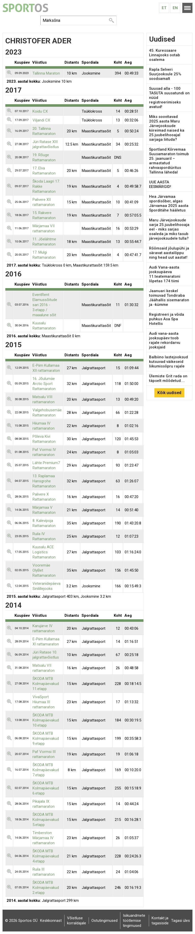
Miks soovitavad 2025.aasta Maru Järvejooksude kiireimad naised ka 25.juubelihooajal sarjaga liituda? (166, 128)
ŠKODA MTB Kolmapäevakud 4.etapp (45, 856)
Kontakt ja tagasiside (160, 920)
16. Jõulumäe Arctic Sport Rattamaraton (44, 383)
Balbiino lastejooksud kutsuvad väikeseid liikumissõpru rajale (168, 361)
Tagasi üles (180, 920)
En (175, 8)
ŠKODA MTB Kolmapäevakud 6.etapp (45, 788)
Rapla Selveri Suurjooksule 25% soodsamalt (165, 74)
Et (164, 8)
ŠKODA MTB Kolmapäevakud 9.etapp (45, 738)
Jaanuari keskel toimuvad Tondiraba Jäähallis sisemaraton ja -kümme (169, 298)
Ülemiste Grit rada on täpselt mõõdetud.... (168, 378)
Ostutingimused (104, 920)
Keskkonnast (51, 920)
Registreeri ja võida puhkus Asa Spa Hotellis (166, 319)
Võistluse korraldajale (76, 920)
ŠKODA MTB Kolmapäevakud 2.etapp (45, 887)
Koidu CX (40, 111)
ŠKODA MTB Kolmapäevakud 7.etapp (45, 770)
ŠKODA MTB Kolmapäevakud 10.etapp (45, 720)
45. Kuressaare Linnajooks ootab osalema (164, 55)
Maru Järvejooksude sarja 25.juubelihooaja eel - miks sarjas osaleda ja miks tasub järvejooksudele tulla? (169, 229)
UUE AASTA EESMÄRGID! (160, 184)
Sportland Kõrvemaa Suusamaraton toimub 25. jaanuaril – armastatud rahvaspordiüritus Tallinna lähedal (169, 160)
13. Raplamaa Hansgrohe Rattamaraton (44, 481)
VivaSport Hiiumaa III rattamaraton (43, 702)
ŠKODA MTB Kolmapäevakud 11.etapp (45, 683)
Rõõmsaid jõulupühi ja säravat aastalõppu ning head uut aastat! (169, 253)
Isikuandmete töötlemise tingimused (134, 920)
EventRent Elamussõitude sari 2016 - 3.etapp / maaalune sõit (44, 304)
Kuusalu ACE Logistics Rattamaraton (44, 552)
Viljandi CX (41, 120)
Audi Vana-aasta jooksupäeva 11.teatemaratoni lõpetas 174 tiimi (164, 274)
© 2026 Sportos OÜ (21, 920)
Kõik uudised (169, 392)
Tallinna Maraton (46, 73)
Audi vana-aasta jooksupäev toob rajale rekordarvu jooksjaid (164, 340)
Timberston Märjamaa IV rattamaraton (43, 838)
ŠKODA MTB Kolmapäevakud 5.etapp (45, 819)
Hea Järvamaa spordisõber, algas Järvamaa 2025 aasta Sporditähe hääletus (168, 203)
